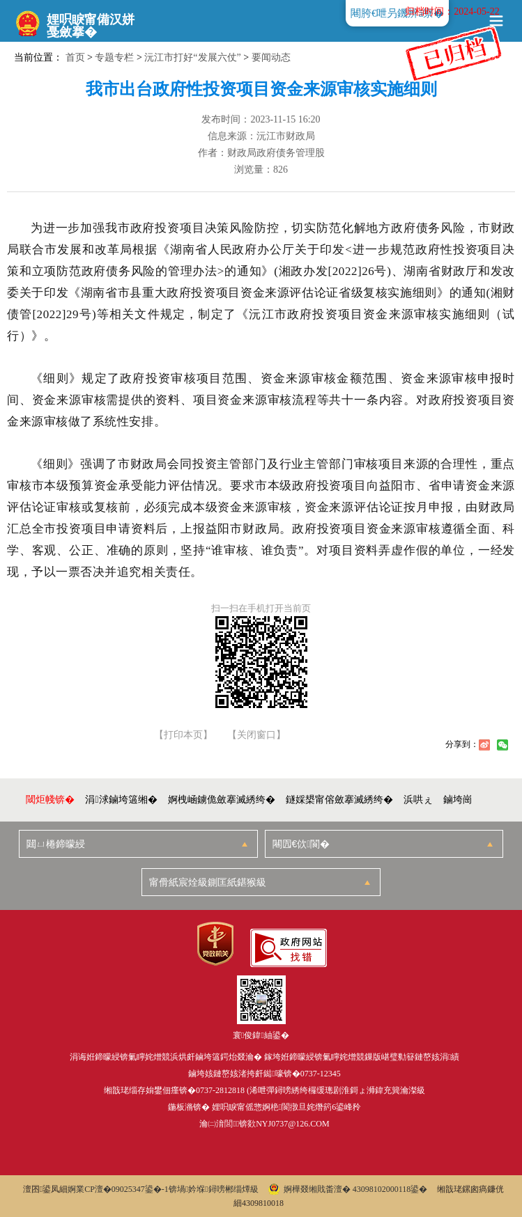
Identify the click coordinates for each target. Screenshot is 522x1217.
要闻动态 (271, 57)
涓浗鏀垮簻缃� (121, 799)
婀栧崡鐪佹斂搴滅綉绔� (221, 799)
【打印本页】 (183, 735)
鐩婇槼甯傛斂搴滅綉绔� (339, 799)
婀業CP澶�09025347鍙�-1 (118, 1189)
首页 (75, 57)
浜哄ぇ (418, 799)
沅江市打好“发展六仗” (192, 57)
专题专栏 (114, 57)
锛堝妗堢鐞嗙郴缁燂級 (214, 1189)
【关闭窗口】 (256, 735)
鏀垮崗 (458, 799)
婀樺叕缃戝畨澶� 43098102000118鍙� (348, 1189)
